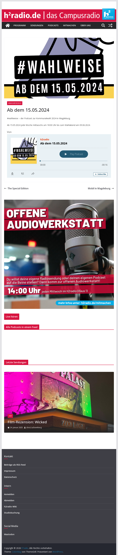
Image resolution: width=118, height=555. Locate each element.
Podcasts (53, 25)
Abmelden (9, 500)
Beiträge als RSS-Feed (15, 464)
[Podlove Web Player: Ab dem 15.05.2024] (59, 156)
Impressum (9, 470)
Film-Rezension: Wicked (27, 422)
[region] (59, 254)
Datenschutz (10, 477)
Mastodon (9, 534)
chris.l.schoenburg (34, 427)
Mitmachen (69, 25)
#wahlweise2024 (14, 103)
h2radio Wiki (10, 506)
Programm (20, 25)
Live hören (12, 316)
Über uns (86, 25)
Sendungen (36, 25)
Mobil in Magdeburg (101, 188)
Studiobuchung (12, 512)
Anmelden (9, 494)
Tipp (10, 416)
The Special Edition (16, 188)
